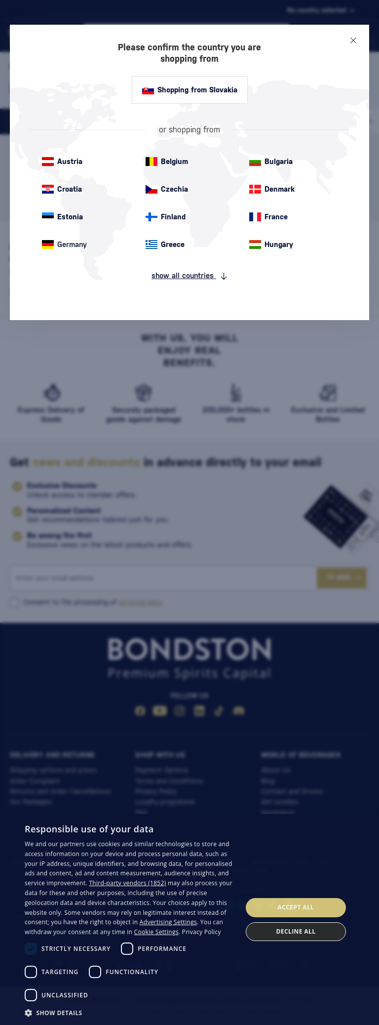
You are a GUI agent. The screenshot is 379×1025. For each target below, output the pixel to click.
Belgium (167, 161)
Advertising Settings (168, 922)
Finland (166, 216)
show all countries (189, 275)
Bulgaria (271, 161)
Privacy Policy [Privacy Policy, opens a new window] (201, 932)
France (268, 216)
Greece (165, 244)
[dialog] (189, 919)
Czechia (167, 189)
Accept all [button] (296, 907)
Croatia (62, 189)
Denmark (272, 189)
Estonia (62, 216)
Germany (64, 244)
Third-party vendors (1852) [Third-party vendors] (127, 883)
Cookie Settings (156, 932)
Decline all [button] (296, 931)
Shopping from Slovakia (189, 89)
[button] (130, 1012)
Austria (62, 161)
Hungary (271, 244)
